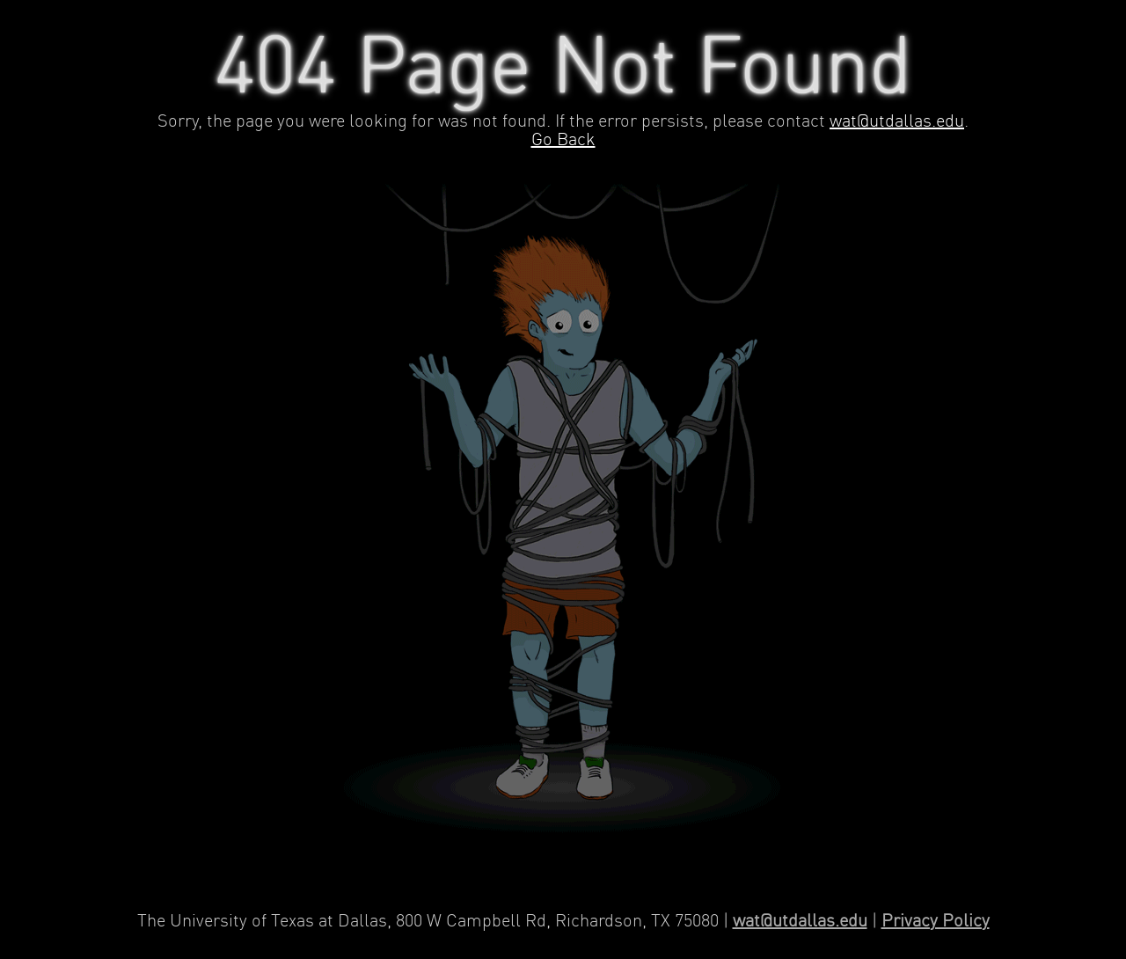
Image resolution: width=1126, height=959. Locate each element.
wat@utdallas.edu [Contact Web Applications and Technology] (800, 921)
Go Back (563, 140)
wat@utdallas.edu (897, 122)
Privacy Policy (935, 921)
